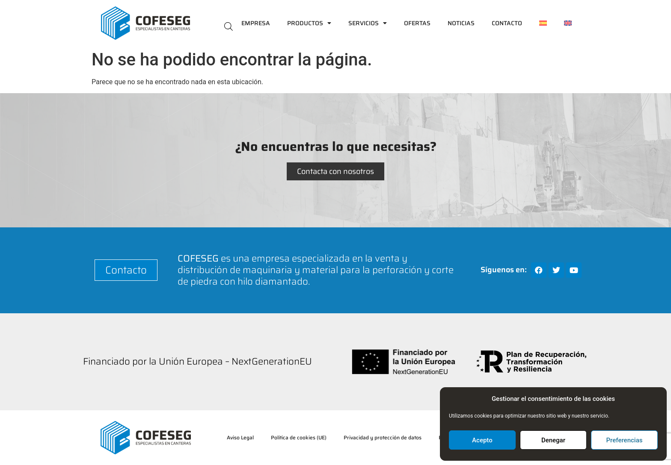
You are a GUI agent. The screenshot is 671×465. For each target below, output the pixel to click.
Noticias (461, 23)
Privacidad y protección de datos (383, 437)
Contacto (507, 23)
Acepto (482, 440)
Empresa (255, 23)
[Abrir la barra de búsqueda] (228, 26)
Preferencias (624, 440)
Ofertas (417, 23)
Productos (309, 23)
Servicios (367, 23)
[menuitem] (543, 23)
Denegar (553, 440)
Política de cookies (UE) (299, 437)
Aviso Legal (240, 437)
